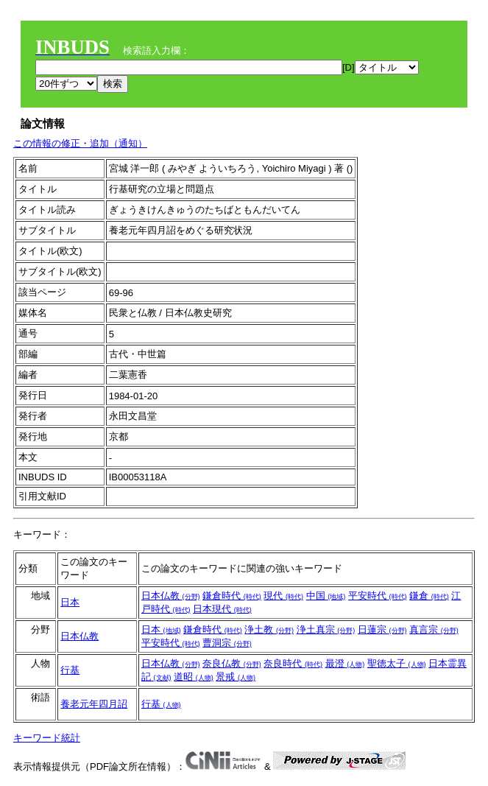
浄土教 (269, 629)
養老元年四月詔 (93, 703)
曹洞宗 (227, 642)
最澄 (345, 663)
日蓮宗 (382, 629)
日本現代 (222, 608)
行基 (69, 670)
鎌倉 (429, 595)
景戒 (235, 676)
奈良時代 (293, 663)
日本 (69, 602)
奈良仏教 (231, 663)
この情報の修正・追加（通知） (80, 143)
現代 (283, 595)
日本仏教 (170, 595)
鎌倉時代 (231, 595)
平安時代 (377, 595)
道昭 (193, 676)
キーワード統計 (46, 737)
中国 (326, 595)
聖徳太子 (396, 663)
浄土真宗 (326, 629)
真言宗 (434, 629)
